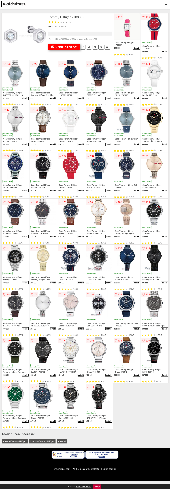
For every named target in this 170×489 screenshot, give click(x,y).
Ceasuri (62, 441)
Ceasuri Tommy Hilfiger (14, 441)
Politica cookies (108, 468)
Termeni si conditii (61, 468)
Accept (97, 486)
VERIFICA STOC (64, 47)
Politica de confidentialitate (86, 468)
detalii (136, 48)
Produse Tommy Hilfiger (42, 441)
